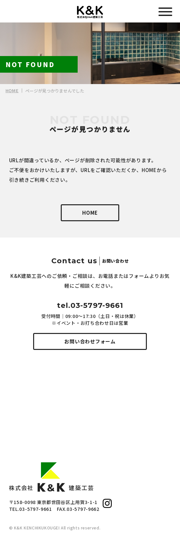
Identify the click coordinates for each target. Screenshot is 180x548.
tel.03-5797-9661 (90, 305)
